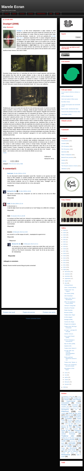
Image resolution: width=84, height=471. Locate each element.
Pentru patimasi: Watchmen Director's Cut (70, 358)
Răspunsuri (12, 240)
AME (50, 13)
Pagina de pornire (29, 312)
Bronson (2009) (68, 312)
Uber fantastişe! (68, 295)
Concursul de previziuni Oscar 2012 (70, 111)
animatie (72, 443)
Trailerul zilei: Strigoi (69, 315)
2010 (64, 267)
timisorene (65, 454)
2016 (64, 253)
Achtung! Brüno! (68, 285)
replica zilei (74, 452)
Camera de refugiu (69, 321)
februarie (67, 382)
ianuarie (67, 384)
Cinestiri (63, 143)
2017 (64, 251)
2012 (64, 262)
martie (66, 379)
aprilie (66, 377)
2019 (64, 246)
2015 (64, 255)
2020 (64, 244)
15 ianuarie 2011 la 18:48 (18, 216)
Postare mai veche (49, 312)
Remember (71, 432)
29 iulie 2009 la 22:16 (17, 203)
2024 (64, 235)
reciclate (63, 452)
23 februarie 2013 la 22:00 (20, 232)
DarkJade (10, 173)
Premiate (75, 429)
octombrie (67, 276)
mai (66, 375)
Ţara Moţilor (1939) (66, 114)
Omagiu (78, 427)
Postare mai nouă (9, 312)
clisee (79, 445)
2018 (64, 248)
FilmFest (65, 411)
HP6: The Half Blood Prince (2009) (69, 302)
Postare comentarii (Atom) (33, 318)
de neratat (68, 446)
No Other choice (65, 101)
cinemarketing (65, 445)
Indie (21, 163)
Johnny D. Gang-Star (69, 305)
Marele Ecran (12, 7)
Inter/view (63, 152)
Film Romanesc (65, 149)
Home (6, 13)
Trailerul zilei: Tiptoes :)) (70, 362)
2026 (64, 230)
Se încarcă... (64, 124)
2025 (64, 232)
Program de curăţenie (70, 324)
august (67, 281)
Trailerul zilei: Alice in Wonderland (69, 298)
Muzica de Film (66, 427)
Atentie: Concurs (68, 334)
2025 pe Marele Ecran (67, 96)
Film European (65, 146)
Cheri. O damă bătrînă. (70, 287)
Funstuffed (68, 418)
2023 (64, 237)
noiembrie (67, 274)
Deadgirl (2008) (68, 319)
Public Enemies (68, 310)
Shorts (63, 163)
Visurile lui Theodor (69, 308)
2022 (64, 239)
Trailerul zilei (67, 436)
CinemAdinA (65, 403)
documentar (73, 448)
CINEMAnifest (41, 13)
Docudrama (65, 409)
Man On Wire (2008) (69, 343)
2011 (64, 265)
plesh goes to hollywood (71, 451)
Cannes (66, 399)
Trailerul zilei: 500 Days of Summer (70, 327)
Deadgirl (19, 30)
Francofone (77, 417)
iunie (66, 372)
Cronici (22, 13)
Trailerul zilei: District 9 (70, 348)
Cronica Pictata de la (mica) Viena (70, 408)
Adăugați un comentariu (11, 261)
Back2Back (67, 398)
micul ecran (71, 450)
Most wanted (73, 425)
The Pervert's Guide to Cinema (69, 165)
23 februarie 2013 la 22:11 (30, 244)
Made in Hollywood (66, 154)
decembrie (67, 271)
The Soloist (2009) (69, 293)
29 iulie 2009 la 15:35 (20, 173)
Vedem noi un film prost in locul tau (71, 437)
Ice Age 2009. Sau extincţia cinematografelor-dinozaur (69, 353)
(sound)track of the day (67, 396)
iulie (66, 283)
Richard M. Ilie (11, 191)
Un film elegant (68, 317)
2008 (64, 387)
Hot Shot (70, 420)
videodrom (64, 168)
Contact (30, 13)
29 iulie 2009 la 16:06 (25, 191)
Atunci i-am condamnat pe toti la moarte (70, 365)
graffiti (63, 450)
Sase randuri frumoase (71, 433)
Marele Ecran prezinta (67, 157)
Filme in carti (69, 415)
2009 (64, 269)
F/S (76, 409)
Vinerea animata (69, 439)
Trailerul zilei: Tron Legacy (69, 290)
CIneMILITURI (77, 398)
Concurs (75, 406)
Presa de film (65, 430)
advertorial (72, 441)
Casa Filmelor (76, 399)
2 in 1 (79, 396)
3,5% (57, 13)
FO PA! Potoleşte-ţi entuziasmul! (69, 340)
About (14, 13)
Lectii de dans (69, 423)
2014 (64, 258)
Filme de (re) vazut (14, 163)
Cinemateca (75, 404)
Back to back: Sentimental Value (69, 108)
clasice (73, 445)
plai (80, 450)
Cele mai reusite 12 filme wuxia (69, 99)
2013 (64, 260)
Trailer (4, 152)
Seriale (63, 160)
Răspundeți (10, 185)
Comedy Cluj (65, 406)
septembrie (68, 278)
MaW (8, 203)
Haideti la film (67, 346)
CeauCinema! (65, 140)
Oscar (66, 429)
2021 (64, 242)
